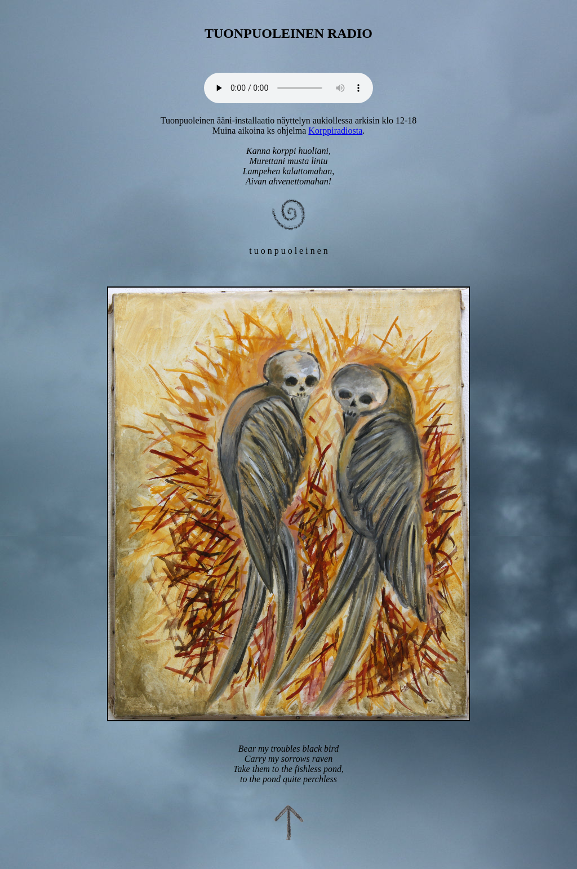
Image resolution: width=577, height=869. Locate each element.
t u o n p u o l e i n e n (288, 250)
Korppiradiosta (335, 130)
